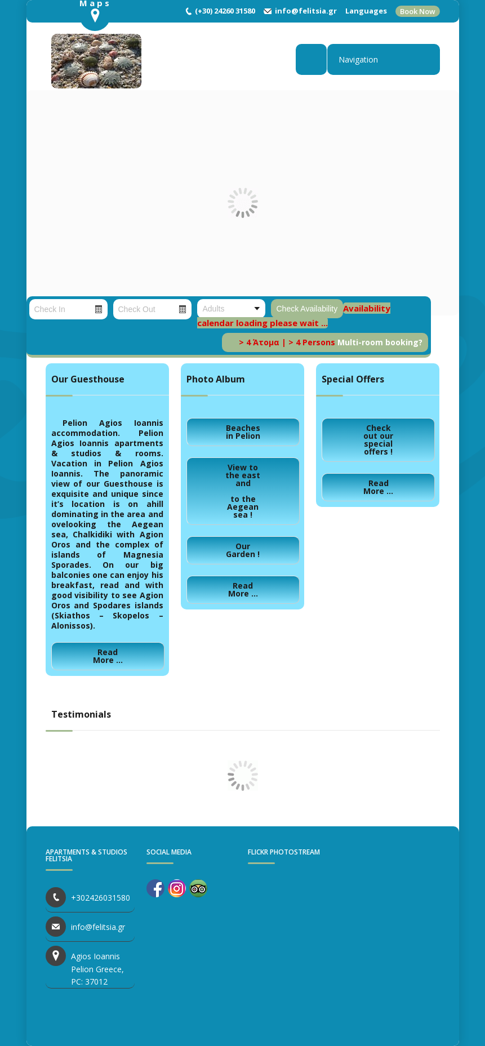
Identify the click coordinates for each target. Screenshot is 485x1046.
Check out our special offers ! (378, 439)
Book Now (417, 11)
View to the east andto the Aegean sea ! (242, 491)
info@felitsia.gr (306, 11)
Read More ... (108, 656)
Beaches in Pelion (243, 431)
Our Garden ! (243, 550)
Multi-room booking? (379, 342)
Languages (366, 11)
